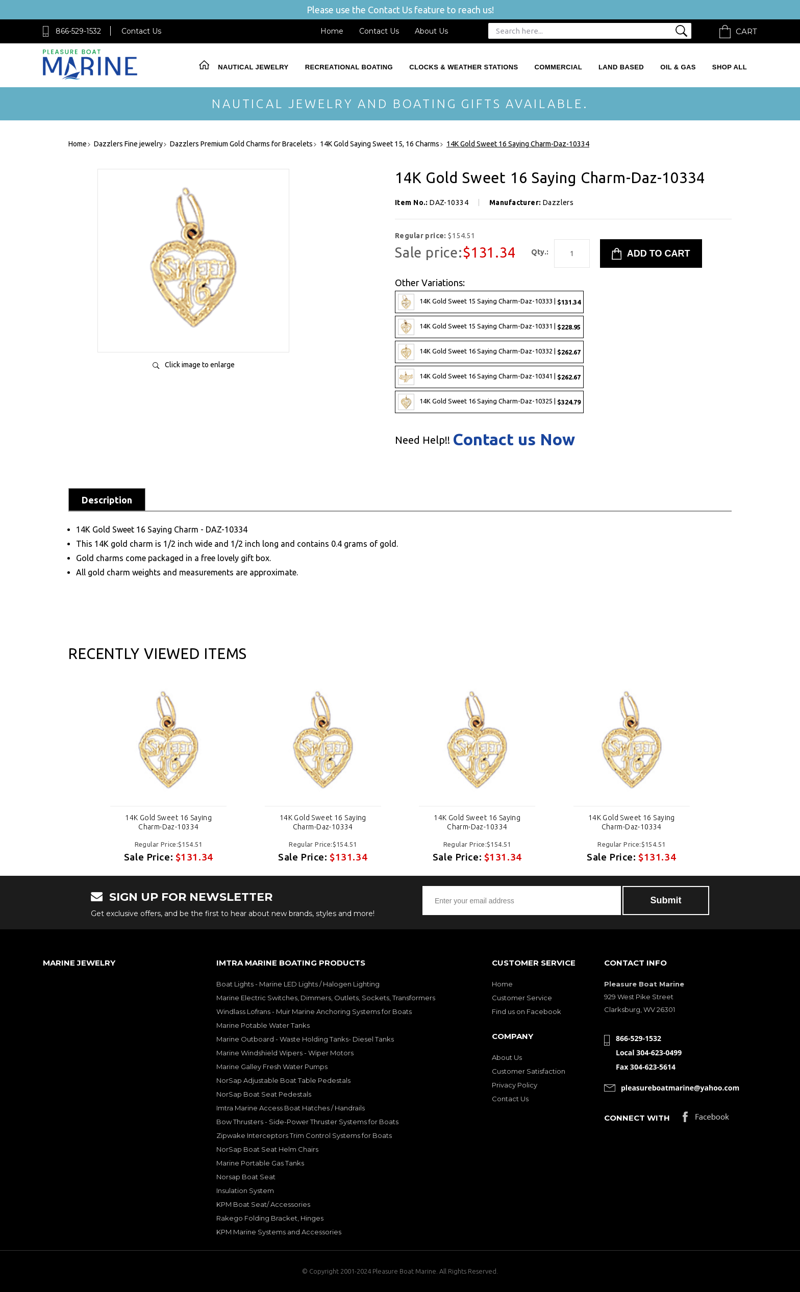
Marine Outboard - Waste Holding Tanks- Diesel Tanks (305, 1039)
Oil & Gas (678, 67)
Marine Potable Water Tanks (263, 1025)
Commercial (558, 67)
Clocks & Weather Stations (463, 67)
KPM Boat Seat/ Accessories (263, 1204)
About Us (431, 31)
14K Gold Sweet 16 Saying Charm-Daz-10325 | (489, 402)
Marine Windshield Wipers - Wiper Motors (285, 1053)
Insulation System (245, 1190)
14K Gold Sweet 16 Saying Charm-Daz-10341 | (489, 377)
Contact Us (141, 31)
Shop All (729, 67)
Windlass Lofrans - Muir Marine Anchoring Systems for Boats (314, 1011)
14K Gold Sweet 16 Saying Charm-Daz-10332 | (489, 352)
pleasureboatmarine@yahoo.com (680, 1088)
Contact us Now (514, 439)
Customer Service (522, 998)
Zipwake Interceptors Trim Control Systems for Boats (304, 1135)
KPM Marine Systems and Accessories (278, 1232)
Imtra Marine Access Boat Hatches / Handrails (290, 1108)
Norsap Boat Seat (246, 1177)
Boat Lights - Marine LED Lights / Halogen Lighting (298, 984)
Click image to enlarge (200, 365)
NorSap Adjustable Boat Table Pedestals (283, 1080)
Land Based (621, 67)
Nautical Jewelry (253, 67)
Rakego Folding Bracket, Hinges (269, 1218)
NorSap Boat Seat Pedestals (263, 1094)
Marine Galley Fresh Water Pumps (272, 1066)
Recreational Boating (349, 67)
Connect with (637, 1118)
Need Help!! (422, 440)
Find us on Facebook (526, 1011)
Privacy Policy (514, 1085)
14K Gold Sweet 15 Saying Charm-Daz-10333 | (489, 302)
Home (331, 31)
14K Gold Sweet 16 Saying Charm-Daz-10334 (168, 822)
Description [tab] (107, 500)
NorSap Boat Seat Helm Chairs (267, 1149)
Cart (746, 31)
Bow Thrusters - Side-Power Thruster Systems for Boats (307, 1122)
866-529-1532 (78, 31)
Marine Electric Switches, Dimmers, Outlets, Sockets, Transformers (325, 998)
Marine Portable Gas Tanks (260, 1163)
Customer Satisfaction (528, 1071)
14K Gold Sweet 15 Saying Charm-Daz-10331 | (489, 327)
